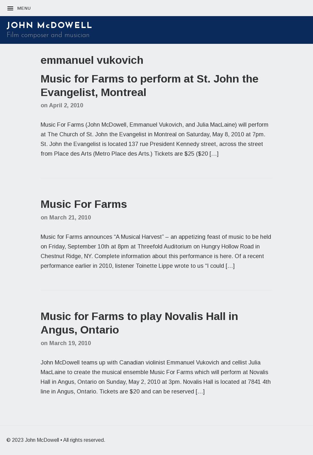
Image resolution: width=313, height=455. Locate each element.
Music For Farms (84, 204)
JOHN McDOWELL (49, 26)
